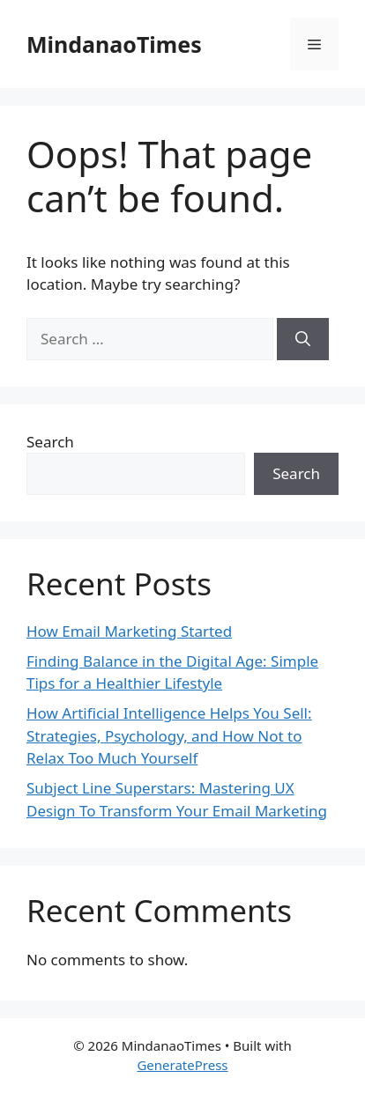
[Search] (303, 339)
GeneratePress (182, 1065)
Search (50, 442)
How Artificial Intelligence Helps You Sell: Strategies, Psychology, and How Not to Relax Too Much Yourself (169, 735)
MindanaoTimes (114, 44)
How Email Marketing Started (129, 631)
